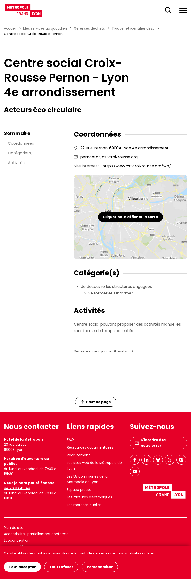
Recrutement (78, 455)
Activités (16, 163)
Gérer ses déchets (89, 28)
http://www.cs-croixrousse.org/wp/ (136, 166)
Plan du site (13, 527)
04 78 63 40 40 (17, 488)
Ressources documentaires (90, 447)
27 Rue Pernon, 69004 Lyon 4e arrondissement (124, 148)
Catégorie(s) (20, 153)
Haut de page (95, 401)
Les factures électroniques (89, 497)
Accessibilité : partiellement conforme (36, 533)
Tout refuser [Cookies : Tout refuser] (61, 566)
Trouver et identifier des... (133, 28)
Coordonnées (21, 143)
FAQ (70, 439)
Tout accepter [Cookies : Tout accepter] (22, 566)
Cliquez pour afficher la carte (130, 216)
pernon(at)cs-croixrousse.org (109, 157)
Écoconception (17, 540)
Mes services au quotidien (45, 28)
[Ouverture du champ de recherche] (168, 10)
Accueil (10, 28)
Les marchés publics (84, 505)
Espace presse (79, 489)
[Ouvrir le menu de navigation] (183, 10)
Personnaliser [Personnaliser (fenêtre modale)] (100, 566)
